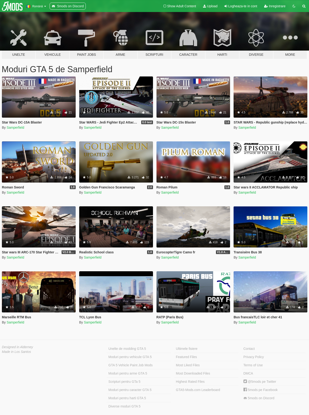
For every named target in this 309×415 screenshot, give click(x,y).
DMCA (248, 373)
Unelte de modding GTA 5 (127, 349)
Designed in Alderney (17, 347)
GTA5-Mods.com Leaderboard (198, 390)
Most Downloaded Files (193, 373)
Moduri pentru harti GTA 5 (127, 398)
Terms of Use (253, 365)
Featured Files (186, 357)
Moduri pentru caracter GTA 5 (129, 390)
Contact (249, 349)
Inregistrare (275, 6)
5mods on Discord (258, 398)
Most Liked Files (188, 365)
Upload (210, 6)
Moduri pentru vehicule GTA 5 (130, 357)
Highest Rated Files (190, 381)
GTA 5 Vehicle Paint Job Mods (130, 365)
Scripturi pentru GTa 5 (124, 381)
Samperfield (15, 127)
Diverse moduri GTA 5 (124, 406)
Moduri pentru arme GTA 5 (127, 373)
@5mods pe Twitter (259, 381)
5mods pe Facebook (260, 390)
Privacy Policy (253, 357)
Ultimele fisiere (187, 349)
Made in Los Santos (16, 352)
